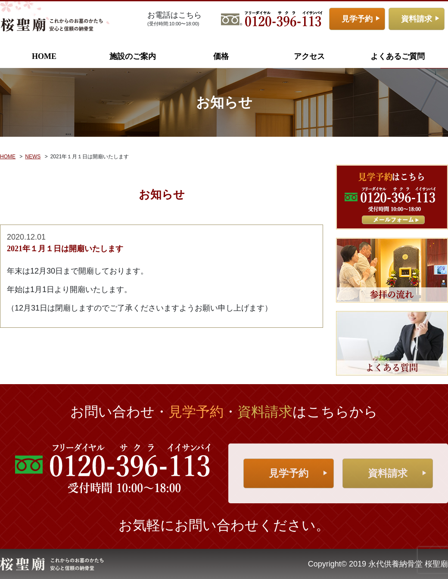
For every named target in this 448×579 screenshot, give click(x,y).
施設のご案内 (132, 56)
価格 (221, 56)
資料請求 (416, 19)
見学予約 (357, 19)
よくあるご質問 (397, 56)
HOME (44, 56)
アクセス (309, 56)
